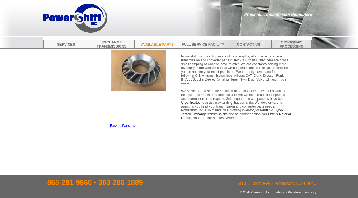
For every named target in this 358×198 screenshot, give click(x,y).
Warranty (310, 192)
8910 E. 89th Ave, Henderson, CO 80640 (276, 183)
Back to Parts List (123, 126)
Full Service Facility (203, 44)
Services (66, 44)
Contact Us (248, 44)
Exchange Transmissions (111, 44)
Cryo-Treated (190, 103)
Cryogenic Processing (292, 44)
